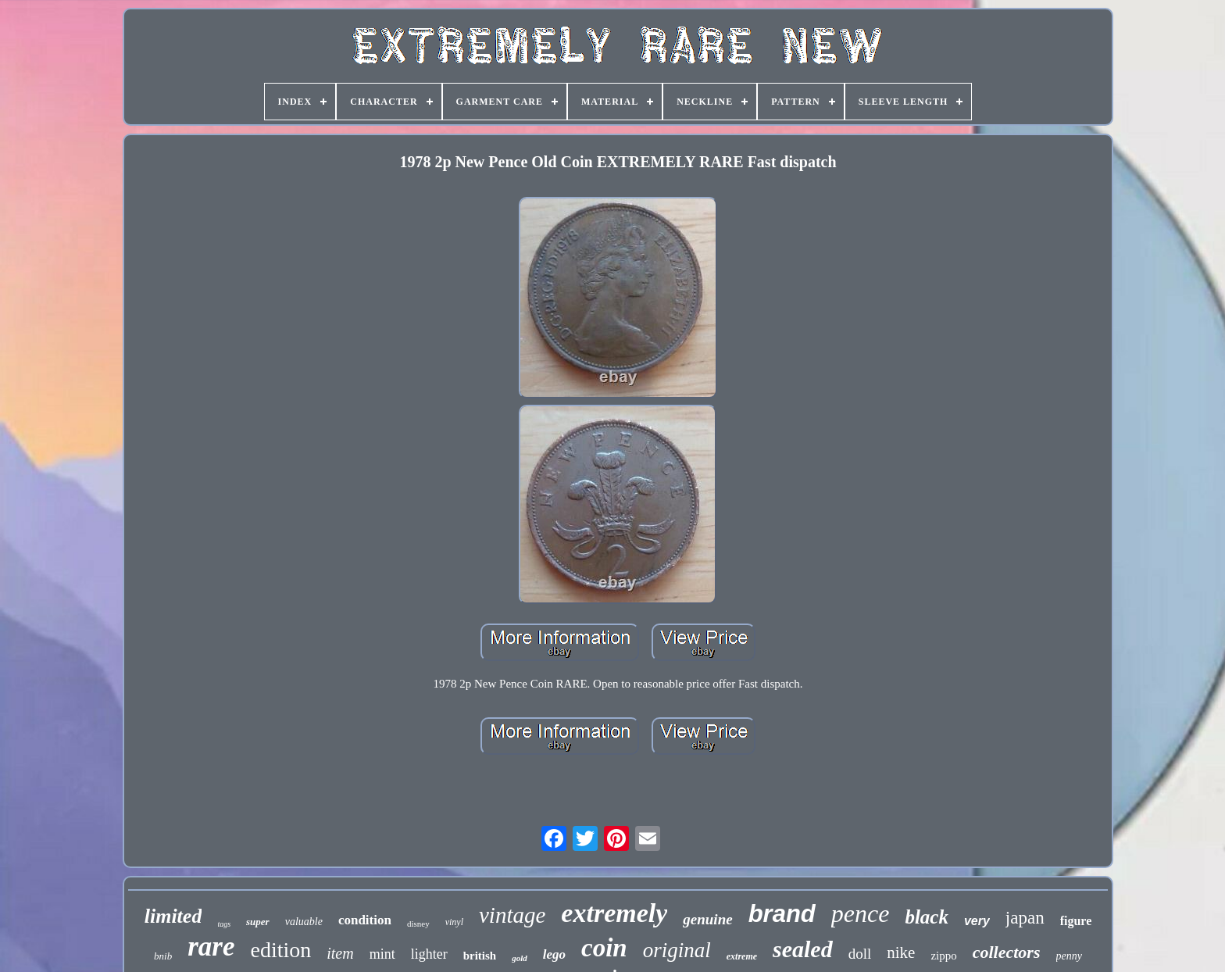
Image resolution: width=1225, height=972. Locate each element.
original (677, 950)
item (340, 953)
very (977, 920)
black (926, 916)
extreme (742, 956)
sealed (803, 949)
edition (280, 950)
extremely (614, 913)
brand (782, 913)
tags (223, 924)
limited (173, 916)
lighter (429, 954)
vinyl (454, 922)
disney (418, 923)
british (480, 955)
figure (1076, 920)
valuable (304, 921)
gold (519, 958)
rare (211, 946)
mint (382, 954)
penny (1069, 956)
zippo (943, 955)
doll (860, 953)
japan (1025, 917)
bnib (163, 956)
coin (604, 948)
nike (901, 952)
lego (554, 954)
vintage (512, 914)
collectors (1007, 952)
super (258, 921)
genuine (707, 919)
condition (364, 920)
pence (860, 913)
